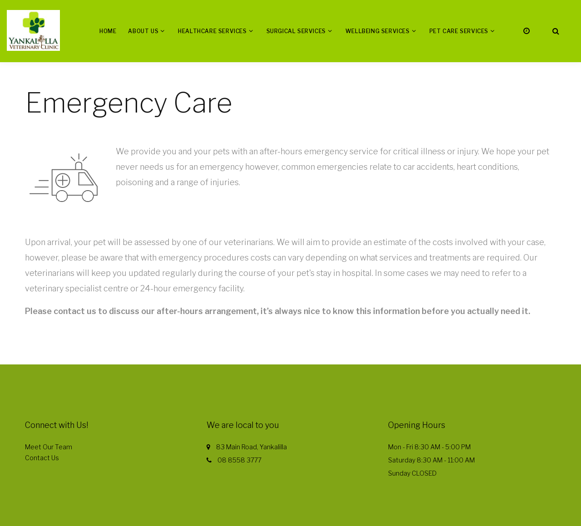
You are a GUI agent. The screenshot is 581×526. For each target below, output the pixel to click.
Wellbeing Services (377, 31)
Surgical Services (296, 31)
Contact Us (42, 458)
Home (107, 31)
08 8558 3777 (239, 460)
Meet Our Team (48, 447)
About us (143, 31)
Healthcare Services (212, 31)
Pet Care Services (458, 31)
